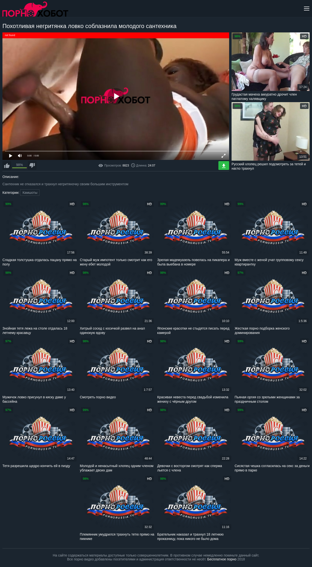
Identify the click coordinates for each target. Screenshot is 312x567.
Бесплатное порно (221, 559)
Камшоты (29, 193)
